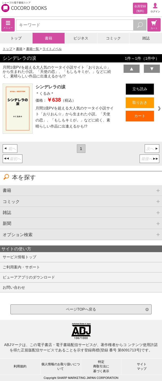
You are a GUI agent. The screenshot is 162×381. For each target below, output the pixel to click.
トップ (16, 38)
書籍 (48, 38)
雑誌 (146, 38)
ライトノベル (52, 49)
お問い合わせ (14, 287)
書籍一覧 (33, 49)
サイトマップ (142, 366)
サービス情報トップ (19, 257)
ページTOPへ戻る (81, 309)
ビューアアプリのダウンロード (29, 277)
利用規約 (20, 366)
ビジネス (80, 38)
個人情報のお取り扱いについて (60, 366)
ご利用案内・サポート (21, 267)
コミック (113, 38)
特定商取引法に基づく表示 (101, 366)
